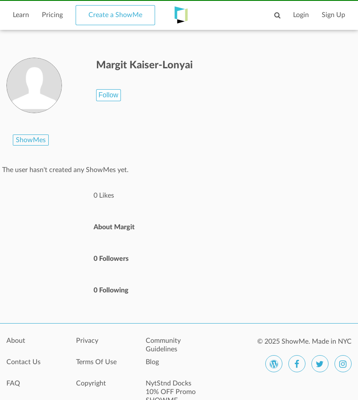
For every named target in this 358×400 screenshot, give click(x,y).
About (15, 340)
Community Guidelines (163, 345)
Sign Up (333, 15)
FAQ (13, 383)
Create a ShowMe (115, 15)
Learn (21, 15)
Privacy (87, 340)
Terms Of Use (96, 362)
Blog (152, 362)
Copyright (91, 383)
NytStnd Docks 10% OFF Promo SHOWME (171, 388)
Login (301, 15)
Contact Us (23, 362)
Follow (108, 95)
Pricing (52, 15)
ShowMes (31, 140)
